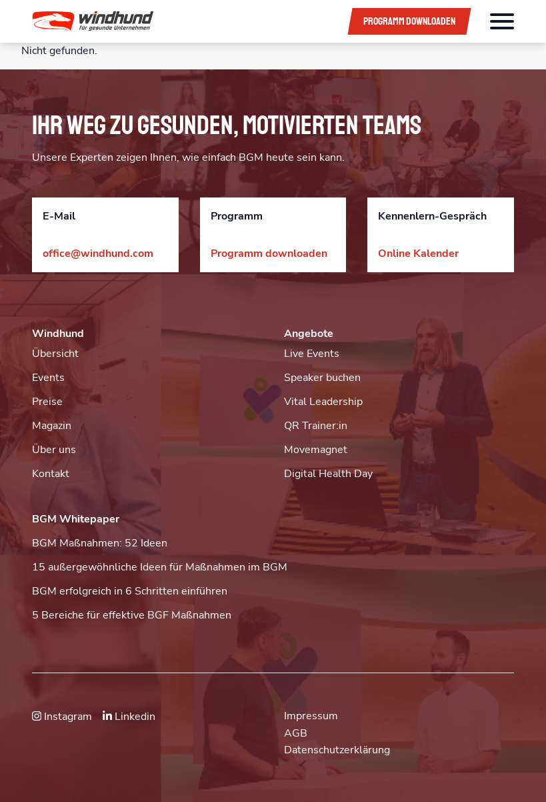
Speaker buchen (322, 377)
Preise (47, 401)
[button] (180, 21)
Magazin (51, 425)
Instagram (62, 716)
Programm (409, 21)
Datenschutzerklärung (337, 750)
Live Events (311, 353)
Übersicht (55, 353)
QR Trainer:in (315, 425)
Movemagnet (315, 449)
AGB (295, 733)
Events (48, 377)
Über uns (54, 449)
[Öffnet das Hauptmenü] (502, 21)
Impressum (311, 716)
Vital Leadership (323, 401)
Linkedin (129, 716)
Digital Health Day (328, 473)
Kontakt (50, 473)
